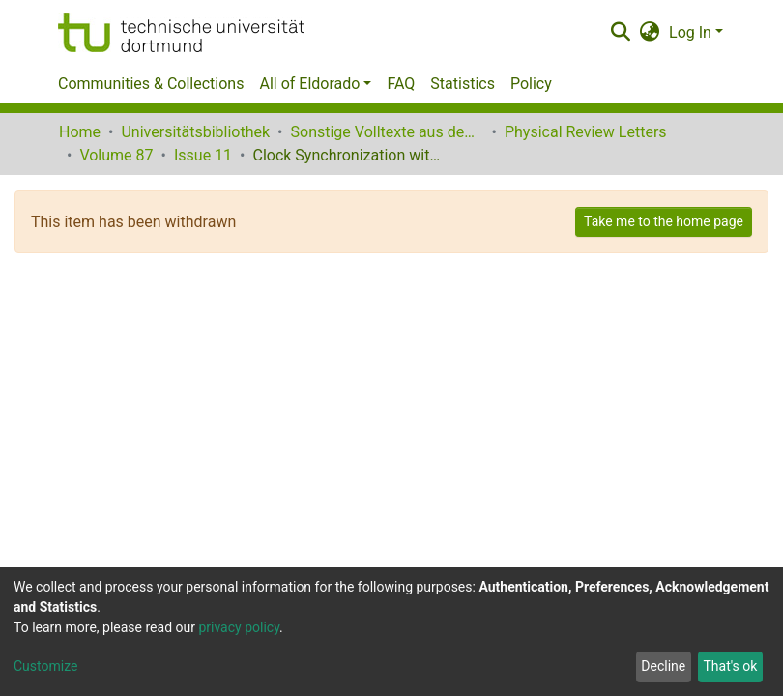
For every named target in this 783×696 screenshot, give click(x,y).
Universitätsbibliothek (195, 132)
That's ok (730, 666)
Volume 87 (116, 155)
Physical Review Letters (586, 132)
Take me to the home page (663, 221)
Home (80, 132)
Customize (45, 666)
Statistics (462, 83)
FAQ (401, 83)
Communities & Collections (151, 83)
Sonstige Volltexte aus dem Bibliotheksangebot (387, 132)
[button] (650, 32)
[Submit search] (620, 32)
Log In (690, 32)
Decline (663, 666)
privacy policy (238, 627)
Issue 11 (203, 155)
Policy (531, 83)
